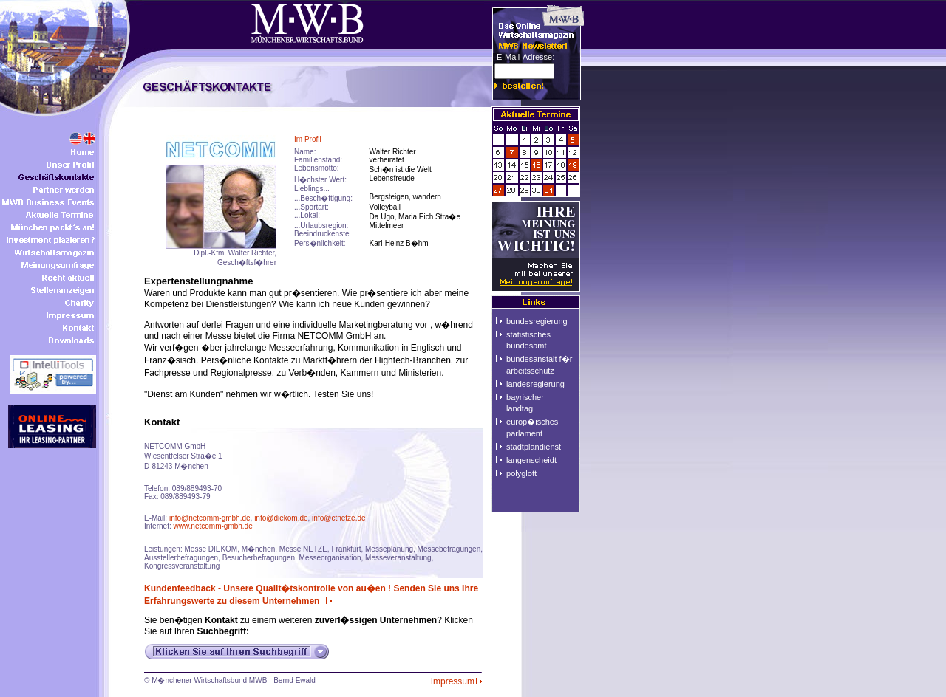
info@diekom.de (280, 518)
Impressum (457, 681)
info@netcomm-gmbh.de (210, 518)
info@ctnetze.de (338, 518)
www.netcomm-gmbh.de (212, 526)
